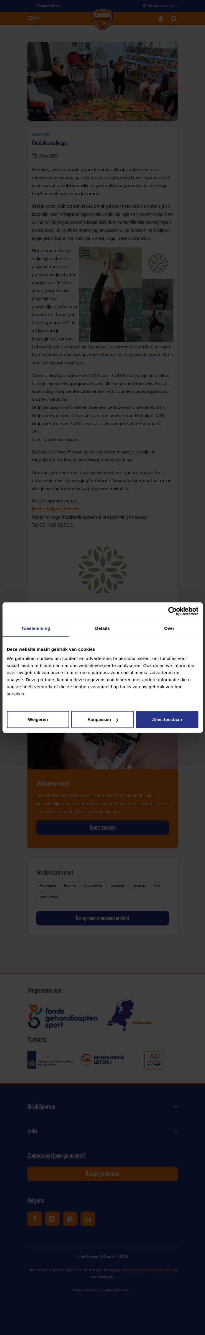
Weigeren (38, 719)
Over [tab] (169, 627)
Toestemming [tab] (35, 627)
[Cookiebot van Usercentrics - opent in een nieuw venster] (172, 611)
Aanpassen (102, 719)
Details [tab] (102, 627)
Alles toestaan (167, 719)
